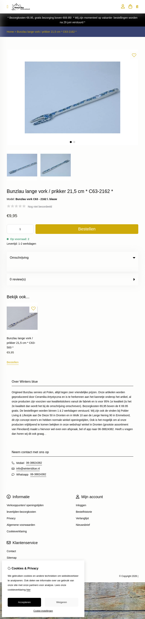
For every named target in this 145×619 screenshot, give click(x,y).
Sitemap (11, 549)
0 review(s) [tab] (72, 271)
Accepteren (24, 602)
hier (28, 589)
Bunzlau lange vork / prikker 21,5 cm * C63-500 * (21, 335)
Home (10, 31)
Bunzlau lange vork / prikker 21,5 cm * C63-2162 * (47, 31)
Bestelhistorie (84, 503)
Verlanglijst (82, 510)
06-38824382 (34, 454)
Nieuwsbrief (83, 516)
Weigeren (61, 602)
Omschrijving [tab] (72, 257)
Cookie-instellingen (43, 611)
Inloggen (81, 497)
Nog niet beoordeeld (40, 206)
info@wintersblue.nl (28, 460)
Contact (11, 543)
